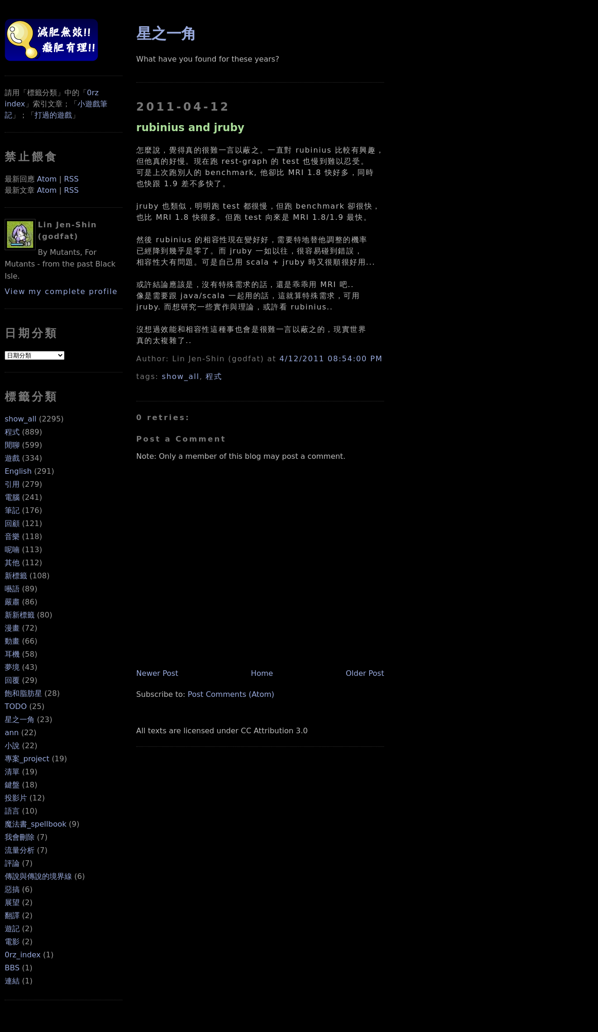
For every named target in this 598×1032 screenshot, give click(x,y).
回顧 (12, 523)
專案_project (27, 758)
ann (12, 732)
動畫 (12, 641)
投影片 (16, 797)
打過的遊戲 (53, 115)
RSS (71, 179)
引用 (12, 484)
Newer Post (157, 673)
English (18, 471)
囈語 (12, 588)
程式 (12, 432)
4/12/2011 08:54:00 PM (331, 358)
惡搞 (12, 889)
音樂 (12, 536)
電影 (12, 941)
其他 (12, 562)
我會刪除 (20, 837)
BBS (12, 967)
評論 (12, 863)
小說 (12, 745)
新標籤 (16, 575)
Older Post (365, 673)
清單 (12, 771)
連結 (12, 980)
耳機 (12, 654)
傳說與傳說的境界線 (38, 876)
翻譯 (12, 915)
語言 (12, 811)
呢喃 (12, 549)
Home (262, 673)
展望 (12, 902)
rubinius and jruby (190, 127)
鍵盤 (12, 784)
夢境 (12, 667)
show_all (20, 418)
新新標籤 (20, 615)
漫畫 (12, 628)
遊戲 (12, 458)
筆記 (12, 510)
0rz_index (23, 954)
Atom (47, 179)
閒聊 (12, 445)
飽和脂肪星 (23, 693)
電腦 (12, 497)
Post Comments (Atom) (231, 694)
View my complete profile (61, 291)
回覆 (12, 680)
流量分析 (20, 850)
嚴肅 (12, 601)
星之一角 (20, 719)
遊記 (12, 928)
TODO (16, 706)
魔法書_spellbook (35, 824)
